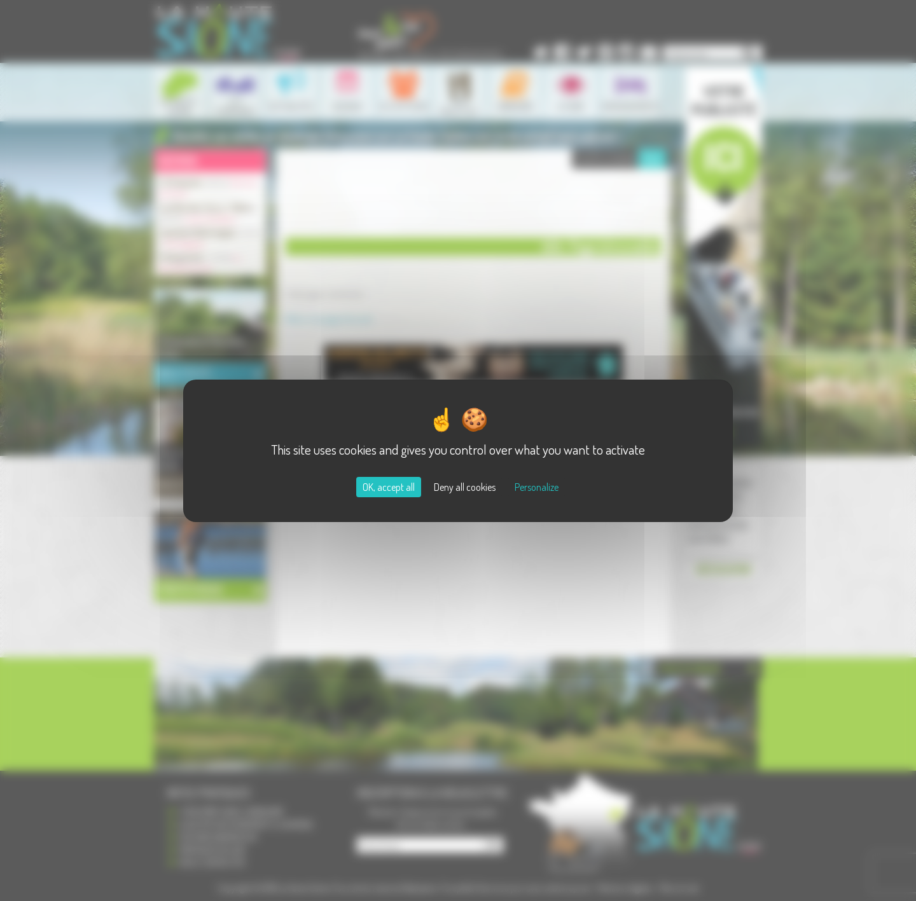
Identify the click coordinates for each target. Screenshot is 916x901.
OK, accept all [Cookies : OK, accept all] (389, 487)
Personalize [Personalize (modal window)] (537, 487)
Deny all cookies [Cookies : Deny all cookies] (465, 487)
